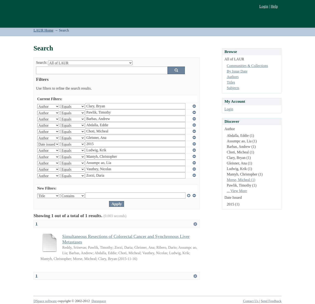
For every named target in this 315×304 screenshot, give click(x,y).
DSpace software (45, 301)
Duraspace (99, 301)
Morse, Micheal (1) (241, 180)
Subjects (233, 88)
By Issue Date (237, 71)
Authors (233, 77)
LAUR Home (43, 30)
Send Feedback (271, 301)
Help (274, 6)
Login (263, 6)
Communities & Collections (247, 66)
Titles (231, 82)
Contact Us (251, 301)
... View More (237, 191)
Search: (41, 62)
